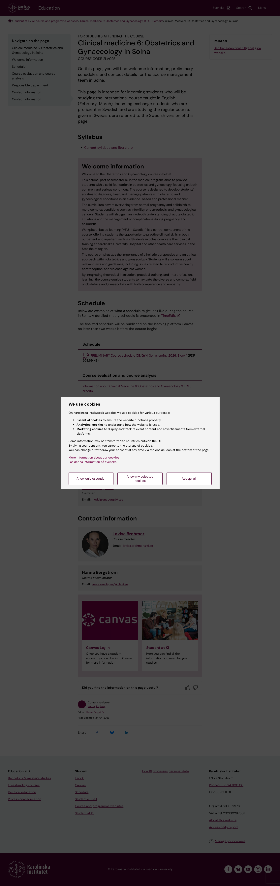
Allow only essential (91, 478)
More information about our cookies (94, 458)
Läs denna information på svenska (92, 462)
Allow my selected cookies (140, 478)
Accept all (189, 478)
